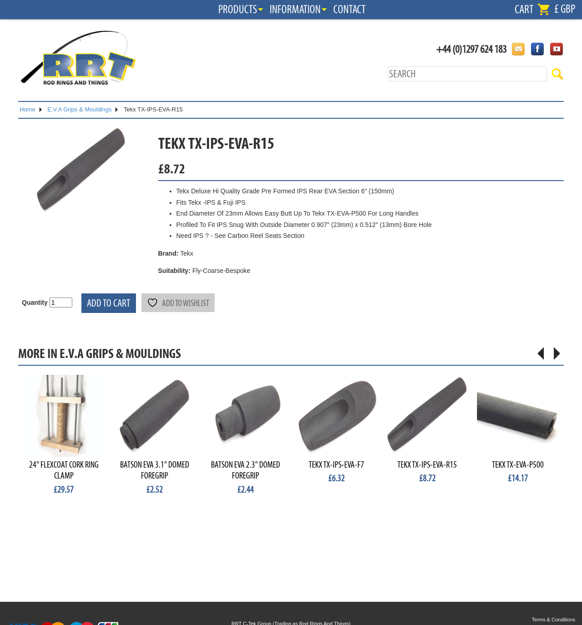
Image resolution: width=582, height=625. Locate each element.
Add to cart (108, 303)
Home (27, 109)
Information (295, 9)
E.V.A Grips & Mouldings (79, 109)
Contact (349, 9)
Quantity (35, 302)
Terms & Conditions (553, 619)
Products (237, 9)
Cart (524, 9)
